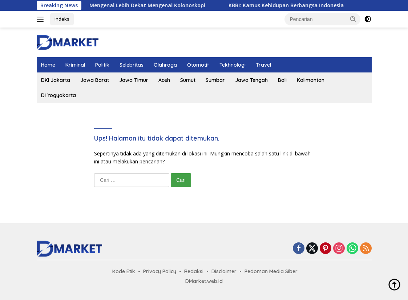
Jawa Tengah (251, 80)
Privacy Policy (159, 271)
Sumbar (215, 80)
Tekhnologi (232, 65)
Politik (102, 65)
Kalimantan (310, 80)
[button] (353, 19)
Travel (263, 65)
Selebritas (132, 65)
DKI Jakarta (55, 80)
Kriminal (75, 65)
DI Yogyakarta (58, 95)
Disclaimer (224, 271)
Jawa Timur (133, 80)
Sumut (187, 80)
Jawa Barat (94, 80)
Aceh (164, 80)
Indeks (61, 19)
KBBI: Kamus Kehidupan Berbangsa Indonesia (295, 5)
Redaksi (193, 271)
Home (48, 65)
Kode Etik (123, 271)
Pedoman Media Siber (271, 271)
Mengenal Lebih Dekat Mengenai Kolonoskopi (156, 5)
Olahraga (165, 65)
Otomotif (198, 65)
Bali (282, 80)
